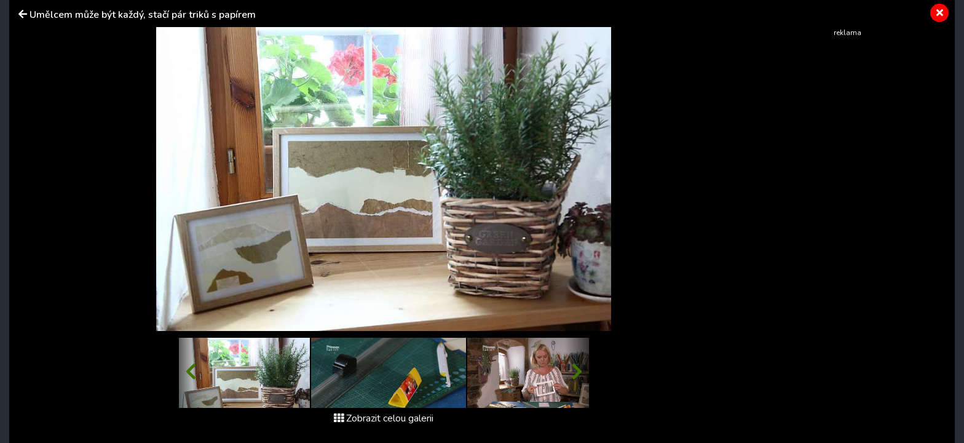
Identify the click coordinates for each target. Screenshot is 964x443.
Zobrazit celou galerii (383, 418)
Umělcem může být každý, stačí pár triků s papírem (143, 15)
